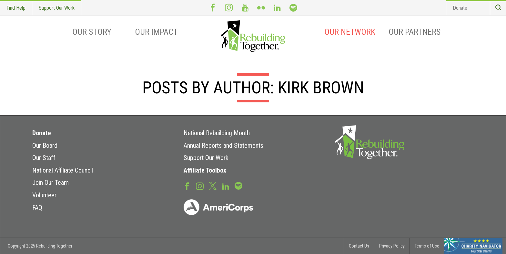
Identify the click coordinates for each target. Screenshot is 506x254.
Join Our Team (50, 182)
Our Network (349, 32)
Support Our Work (57, 8)
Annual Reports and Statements (223, 145)
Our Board (44, 145)
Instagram (229, 7)
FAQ (37, 208)
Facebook (213, 7)
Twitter (212, 185)
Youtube (245, 7)
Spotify (293, 7)
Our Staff (44, 158)
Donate (460, 8)
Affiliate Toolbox (205, 170)
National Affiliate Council (62, 170)
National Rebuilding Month (217, 133)
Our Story (91, 32)
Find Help (15, 8)
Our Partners (414, 32)
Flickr (261, 7)
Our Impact (156, 32)
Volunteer (44, 195)
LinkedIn (277, 7)
